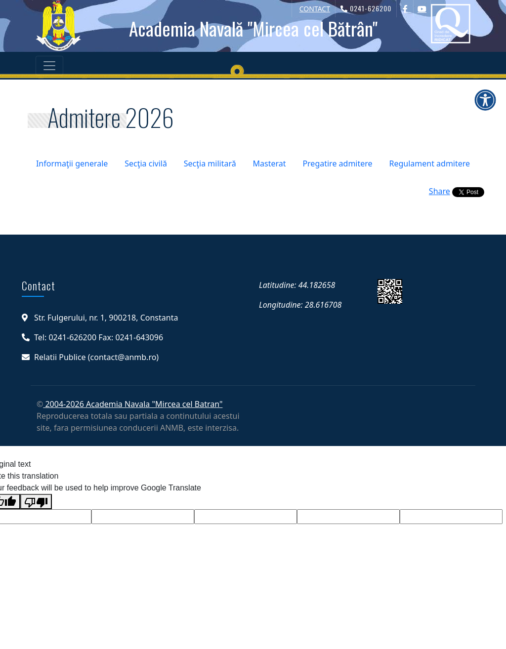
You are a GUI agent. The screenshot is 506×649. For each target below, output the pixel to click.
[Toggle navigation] (49, 66)
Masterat (269, 163)
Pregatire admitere (337, 163)
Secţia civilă (146, 163)
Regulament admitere (429, 163)
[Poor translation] (36, 501)
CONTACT (314, 8)
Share (439, 191)
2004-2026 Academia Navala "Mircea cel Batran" (132, 404)
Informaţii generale (72, 163)
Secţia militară (210, 163)
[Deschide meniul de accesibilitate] (485, 100)
